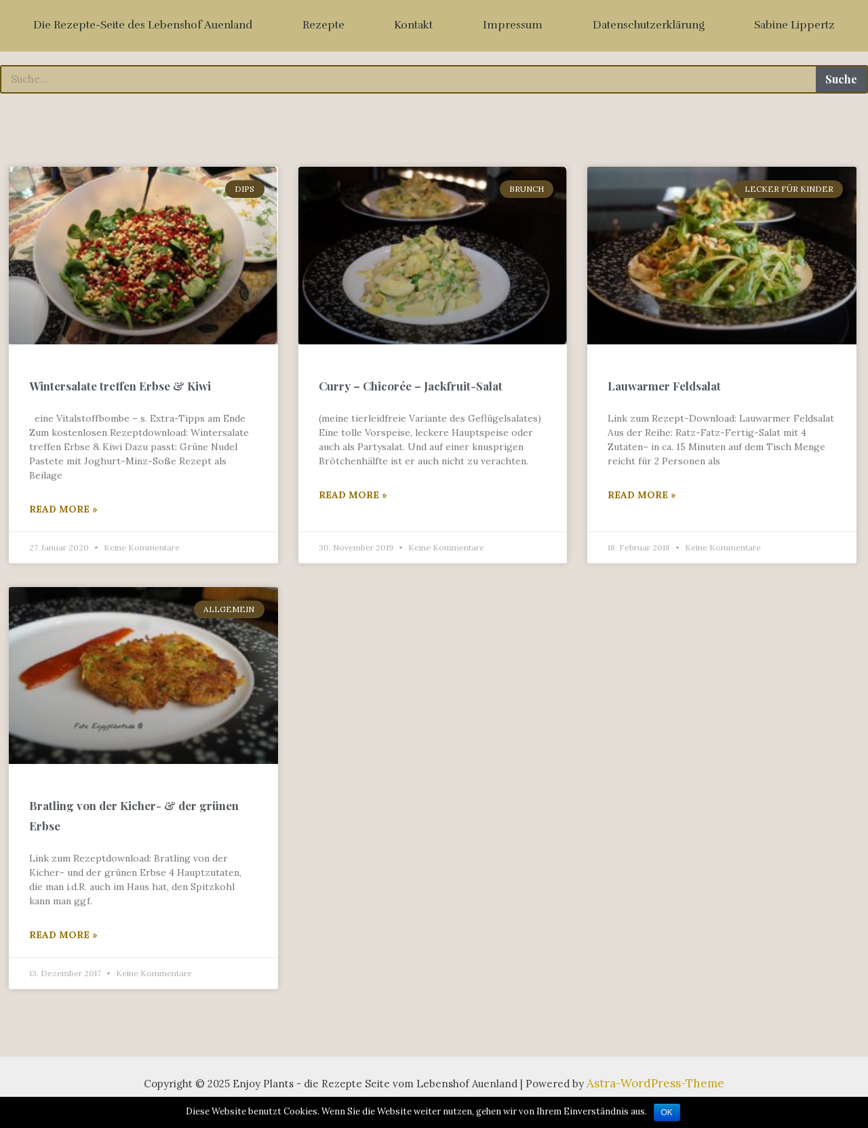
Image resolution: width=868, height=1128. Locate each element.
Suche (841, 79)
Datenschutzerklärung (649, 25)
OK (667, 1112)
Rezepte (323, 25)
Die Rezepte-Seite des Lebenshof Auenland (142, 25)
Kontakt (413, 25)
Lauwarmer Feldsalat (664, 394)
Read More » (63, 518)
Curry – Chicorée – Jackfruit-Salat (410, 394)
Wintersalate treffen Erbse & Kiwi (120, 394)
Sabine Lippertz (794, 25)
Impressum (512, 25)
